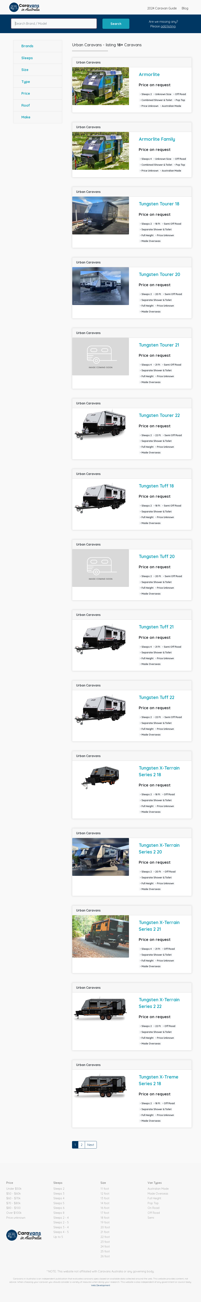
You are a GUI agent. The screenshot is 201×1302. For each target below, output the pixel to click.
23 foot (105, 1242)
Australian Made (158, 1188)
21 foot (104, 1232)
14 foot (104, 1203)
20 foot (105, 1227)
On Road (153, 1208)
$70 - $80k (13, 1203)
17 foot (104, 1213)
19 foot (105, 1222)
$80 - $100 (13, 1208)
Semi (151, 1217)
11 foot (104, 1188)
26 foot (105, 1256)
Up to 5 (58, 1237)
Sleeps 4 (58, 1198)
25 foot (105, 1251)
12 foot (104, 1193)
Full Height (154, 1198)
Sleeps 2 (58, 1188)
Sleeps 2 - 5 (61, 1222)
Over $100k (14, 1213)
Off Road (154, 1213)
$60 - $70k (13, 1198)
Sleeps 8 (58, 1213)
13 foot (104, 1198)
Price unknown (15, 1217)
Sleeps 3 (58, 1193)
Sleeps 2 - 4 (61, 1217)
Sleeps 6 (58, 1208)
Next (90, 1145)
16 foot (104, 1208)
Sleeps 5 (58, 1203)
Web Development (100, 1285)
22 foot (105, 1237)
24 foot (105, 1246)
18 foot (104, 1217)
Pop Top (153, 1203)
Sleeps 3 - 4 (61, 1227)
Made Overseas (158, 1193)
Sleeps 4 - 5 (61, 1232)
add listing (168, 26)
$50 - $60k (13, 1193)
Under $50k (14, 1188)
